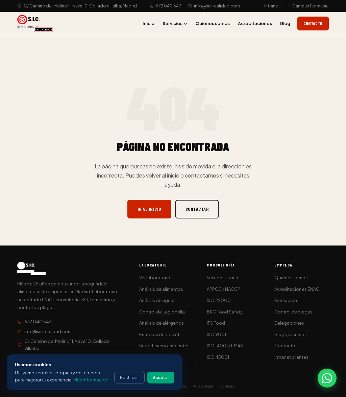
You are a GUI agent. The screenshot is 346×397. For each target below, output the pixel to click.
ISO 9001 (216, 334)
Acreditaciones (255, 23)
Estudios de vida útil (160, 334)
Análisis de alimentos (161, 289)
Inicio (148, 23)
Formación (285, 300)
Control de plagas (293, 311)
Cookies (226, 386)
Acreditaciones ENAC (296, 289)
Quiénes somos (212, 23)
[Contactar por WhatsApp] (327, 378)
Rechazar (129, 377)
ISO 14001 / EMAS (225, 345)
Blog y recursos (290, 334)
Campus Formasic (310, 5)
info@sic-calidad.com (217, 5)
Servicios (175, 23)
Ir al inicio (149, 209)
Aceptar (161, 377)
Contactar (197, 209)
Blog (285, 23)
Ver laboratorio (154, 277)
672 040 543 (168, 5)
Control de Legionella (162, 311)
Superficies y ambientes (164, 345)
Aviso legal (203, 386)
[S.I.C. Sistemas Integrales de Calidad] (35, 23)
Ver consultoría (222, 277)
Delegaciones (289, 323)
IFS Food (216, 323)
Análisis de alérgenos (161, 323)
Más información (90, 379)
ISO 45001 (218, 357)
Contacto (313, 23)
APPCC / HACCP (223, 289)
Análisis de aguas (157, 300)
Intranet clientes (291, 357)
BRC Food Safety (225, 311)
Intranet (272, 5)
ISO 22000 (219, 300)
